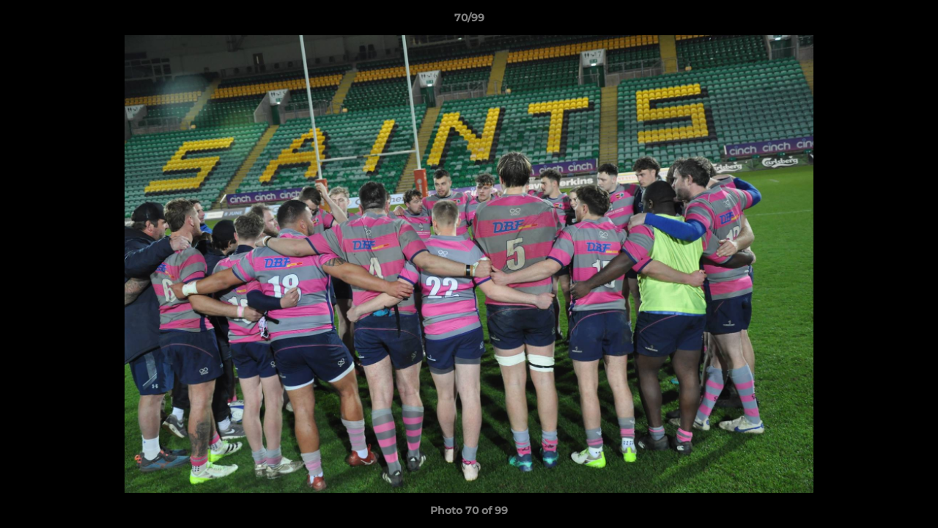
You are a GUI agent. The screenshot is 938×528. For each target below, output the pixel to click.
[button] (911, 21)
